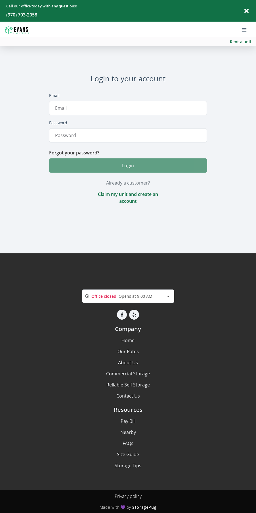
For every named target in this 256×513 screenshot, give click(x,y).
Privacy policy (128, 496)
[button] (122, 315)
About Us (128, 362)
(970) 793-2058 (21, 15)
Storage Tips (128, 465)
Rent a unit (240, 41)
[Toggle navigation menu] (246, 29)
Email (54, 95)
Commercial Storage (128, 374)
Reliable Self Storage (128, 385)
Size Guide (128, 454)
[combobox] (128, 296)
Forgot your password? (74, 153)
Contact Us (128, 396)
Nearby (128, 432)
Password (58, 122)
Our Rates (128, 351)
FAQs (128, 443)
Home (128, 340)
